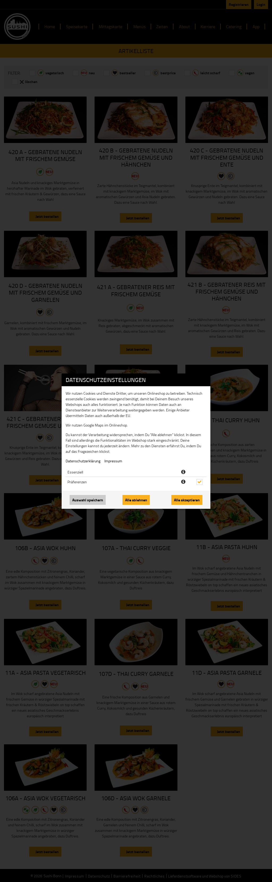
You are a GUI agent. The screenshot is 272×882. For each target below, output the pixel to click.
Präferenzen (77, 481)
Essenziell (75, 472)
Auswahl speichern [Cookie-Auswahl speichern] (87, 500)
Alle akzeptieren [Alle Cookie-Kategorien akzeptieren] (187, 500)
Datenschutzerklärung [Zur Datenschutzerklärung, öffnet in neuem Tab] (83, 460)
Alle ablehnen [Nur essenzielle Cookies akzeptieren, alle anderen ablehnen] (136, 500)
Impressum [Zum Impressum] (113, 460)
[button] (183, 472)
